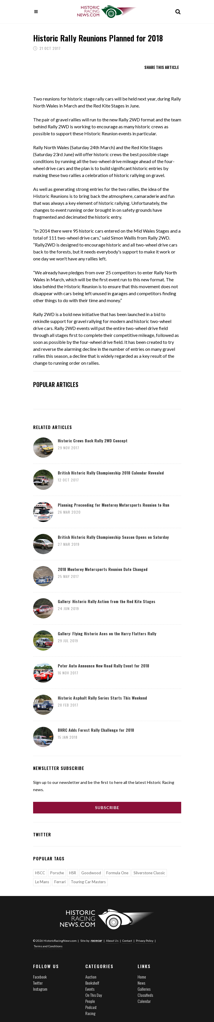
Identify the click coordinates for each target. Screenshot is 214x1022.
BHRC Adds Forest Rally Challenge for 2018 (96, 730)
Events (89, 989)
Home (142, 977)
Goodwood (91, 872)
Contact (127, 940)
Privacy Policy (144, 940)
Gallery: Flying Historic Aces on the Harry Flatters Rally (107, 633)
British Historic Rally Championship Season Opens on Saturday (113, 537)
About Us (112, 940)
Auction (90, 977)
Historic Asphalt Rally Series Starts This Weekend (102, 698)
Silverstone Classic (149, 872)
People (90, 1001)
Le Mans (42, 881)
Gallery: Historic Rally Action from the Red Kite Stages (106, 601)
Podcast (91, 1007)
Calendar (144, 1001)
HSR (72, 872)
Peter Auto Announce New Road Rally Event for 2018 (103, 666)
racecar (96, 940)
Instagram (40, 989)
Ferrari (60, 881)
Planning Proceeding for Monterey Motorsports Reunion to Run (113, 505)
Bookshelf (92, 983)
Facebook (40, 977)
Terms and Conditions (48, 946)
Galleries (144, 989)
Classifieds (145, 995)
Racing (90, 1013)
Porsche (57, 872)
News (141, 983)
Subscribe (107, 807)
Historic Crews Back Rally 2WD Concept (92, 440)
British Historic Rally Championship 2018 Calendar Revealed (111, 473)
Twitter (38, 983)
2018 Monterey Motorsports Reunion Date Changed (103, 569)
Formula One (117, 872)
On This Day (93, 995)
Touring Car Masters (88, 881)
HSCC (40, 872)
